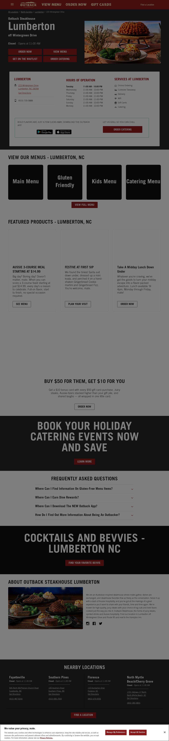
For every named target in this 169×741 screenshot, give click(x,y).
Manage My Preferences (116, 735)
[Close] (165, 735)
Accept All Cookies (138, 735)
